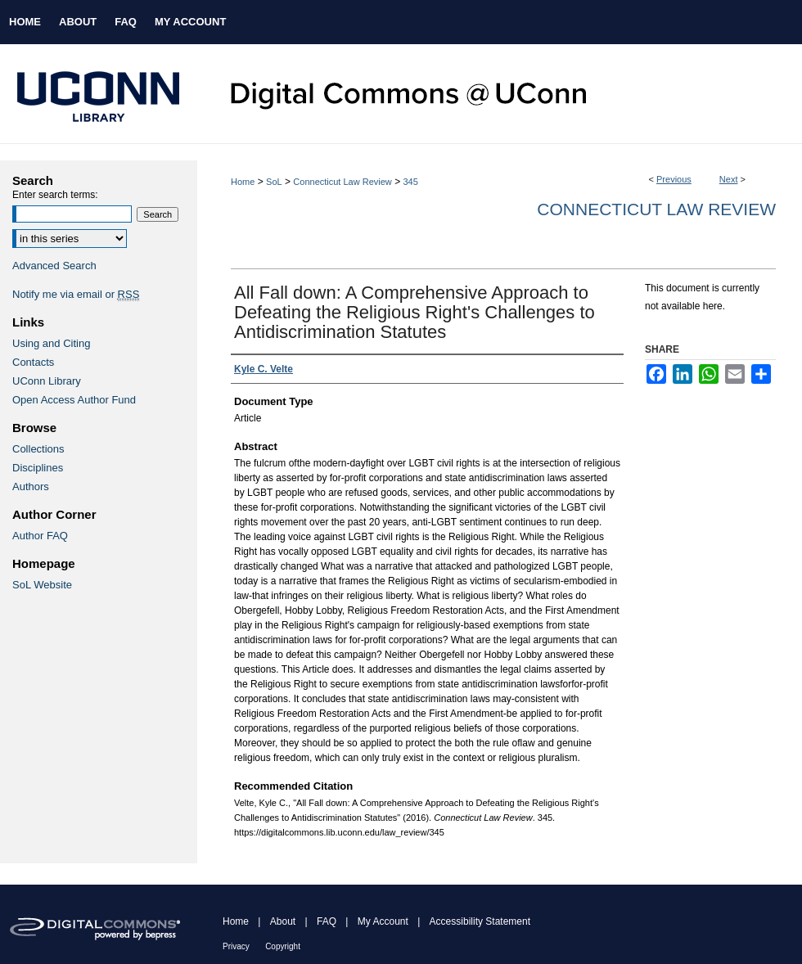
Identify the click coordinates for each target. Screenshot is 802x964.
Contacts (33, 362)
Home (243, 182)
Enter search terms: (55, 194)
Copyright (282, 946)
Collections (38, 449)
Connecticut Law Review (342, 182)
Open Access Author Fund (74, 400)
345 (410, 182)
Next (728, 179)
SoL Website (42, 585)
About (282, 921)
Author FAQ (40, 535)
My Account (383, 921)
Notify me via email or (75, 294)
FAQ (326, 921)
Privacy (236, 946)
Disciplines (37, 468)
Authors (30, 486)
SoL (274, 182)
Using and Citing (51, 343)
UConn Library (46, 381)
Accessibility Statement (480, 921)
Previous (674, 179)
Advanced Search (54, 265)
